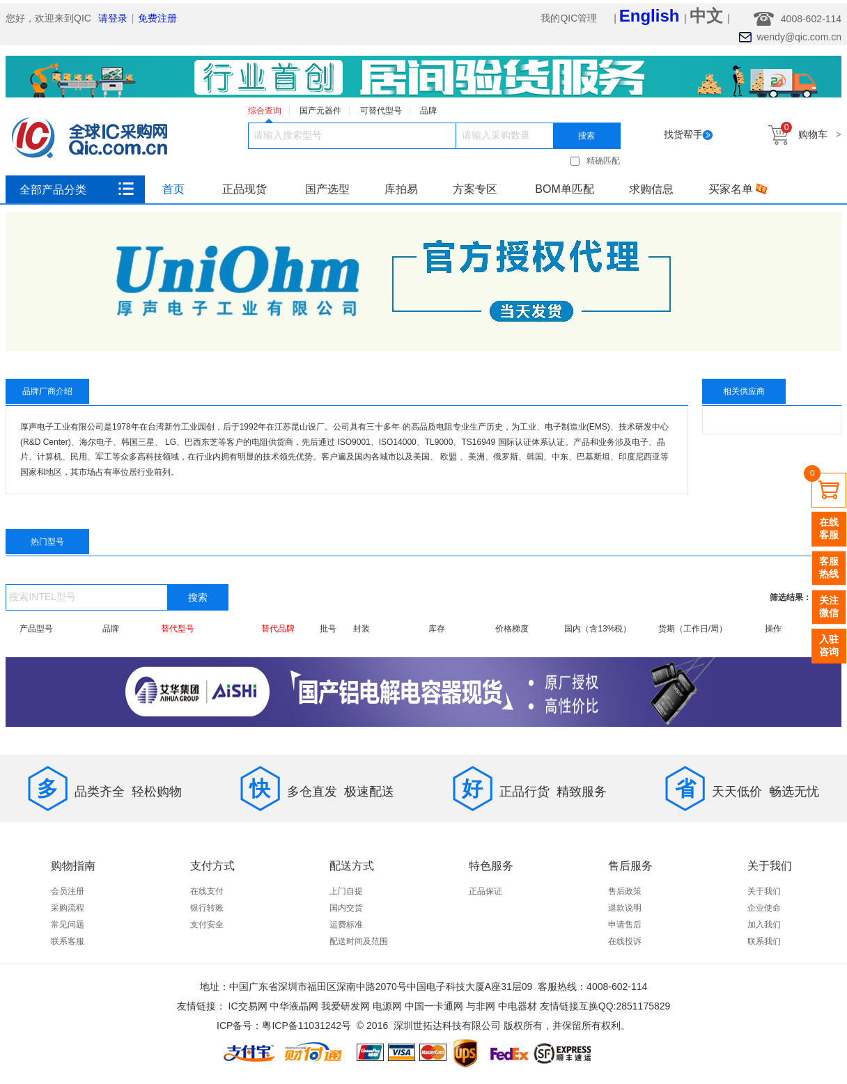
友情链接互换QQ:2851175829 (605, 1006)
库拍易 (401, 189)
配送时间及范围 (358, 941)
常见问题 (67, 924)
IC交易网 (247, 1006)
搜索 (586, 136)
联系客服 (67, 941)
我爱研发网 (345, 1006)
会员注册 (67, 891)
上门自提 (346, 891)
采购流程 (67, 908)
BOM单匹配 (564, 189)
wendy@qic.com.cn (798, 36)
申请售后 (625, 924)
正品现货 (244, 189)
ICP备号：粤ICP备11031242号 (284, 1025)
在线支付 (207, 891)
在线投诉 (625, 941)
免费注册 (157, 18)
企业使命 (764, 908)
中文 (709, 15)
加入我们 (764, 924)
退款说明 (625, 908)
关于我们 (764, 891)
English (651, 15)
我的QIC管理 (570, 18)
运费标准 (346, 924)
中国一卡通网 (434, 1006)
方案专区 (475, 189)
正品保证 (485, 891)
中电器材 (517, 1006)
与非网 (480, 1006)
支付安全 (207, 924)
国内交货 (346, 908)
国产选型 (327, 189)
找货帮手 (688, 134)
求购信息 (651, 189)
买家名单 (737, 189)
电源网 (387, 1006)
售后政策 (625, 891)
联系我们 (764, 941)
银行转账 (207, 908)
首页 (173, 189)
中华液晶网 (294, 1006)
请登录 (112, 18)
